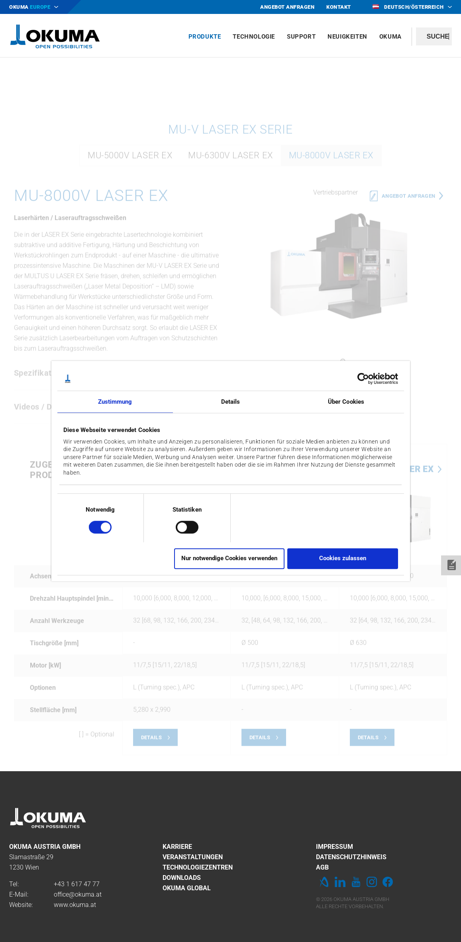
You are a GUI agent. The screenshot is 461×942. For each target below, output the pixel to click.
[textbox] (434, 36)
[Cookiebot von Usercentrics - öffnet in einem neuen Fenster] (363, 379)
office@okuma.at (78, 894)
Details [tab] (230, 401)
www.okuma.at (75, 905)
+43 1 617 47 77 (77, 884)
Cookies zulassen (342, 558)
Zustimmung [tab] (115, 401)
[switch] (181, 526)
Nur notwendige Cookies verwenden (229, 558)
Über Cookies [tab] (346, 401)
